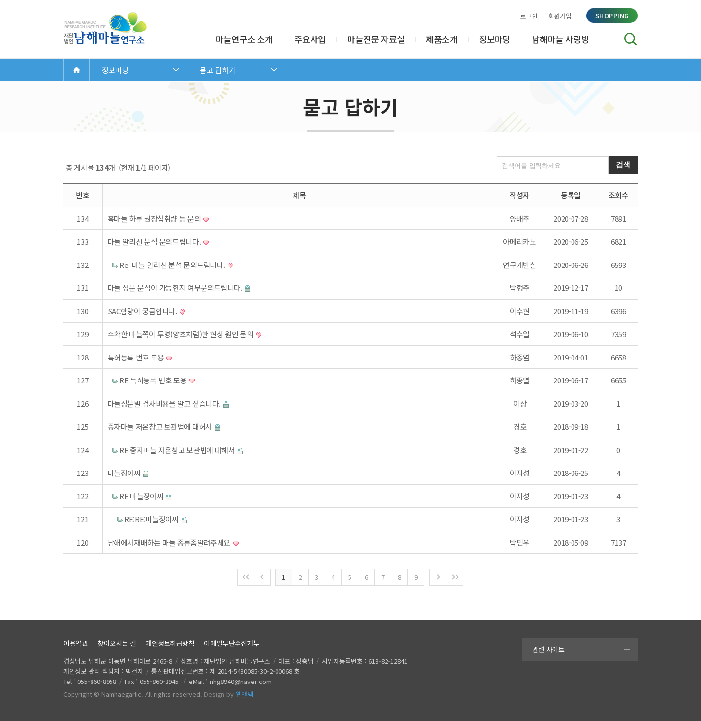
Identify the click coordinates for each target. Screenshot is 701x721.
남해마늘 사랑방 (560, 39)
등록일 (571, 195)
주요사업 (310, 39)
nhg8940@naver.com (241, 681)
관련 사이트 (548, 649)
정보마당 (495, 39)
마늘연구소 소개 (244, 39)
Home (76, 69)
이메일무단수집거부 (231, 643)
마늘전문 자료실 (376, 39)
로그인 (529, 15)
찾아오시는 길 (116, 643)
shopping (612, 15)
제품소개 (442, 39)
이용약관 (75, 643)
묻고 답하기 (218, 70)
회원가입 (560, 15)
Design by (228, 694)
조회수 (618, 195)
